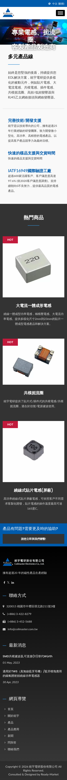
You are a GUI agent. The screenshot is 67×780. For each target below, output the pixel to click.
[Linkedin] (12, 583)
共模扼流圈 (33, 393)
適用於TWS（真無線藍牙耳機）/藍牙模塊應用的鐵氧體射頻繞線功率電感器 (32, 673)
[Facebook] (4, 583)
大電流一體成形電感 (33, 305)
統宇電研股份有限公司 (43, 766)
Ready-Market (50, 774)
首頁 (10, 709)
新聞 (10, 735)
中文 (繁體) (58, 3)
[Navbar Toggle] (60, 13)
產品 (10, 722)
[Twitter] (8, 583)
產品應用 (13, 729)
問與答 (12, 742)
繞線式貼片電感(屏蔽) (33, 490)
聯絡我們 (13, 749)
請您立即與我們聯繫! (33, 538)
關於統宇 (13, 715)
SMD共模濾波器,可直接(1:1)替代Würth (27, 656)
